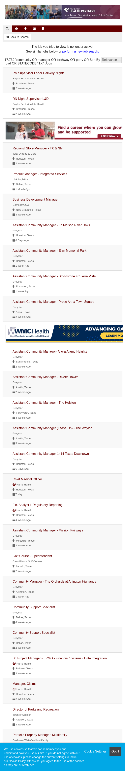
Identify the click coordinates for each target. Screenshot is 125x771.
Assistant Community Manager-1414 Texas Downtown (51, 453)
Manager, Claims (24, 683)
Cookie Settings (95, 751)
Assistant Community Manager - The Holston (44, 402)
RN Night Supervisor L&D (30, 98)
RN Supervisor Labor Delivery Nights (38, 73)
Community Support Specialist (34, 607)
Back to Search (17, 37)
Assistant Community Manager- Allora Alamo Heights (50, 351)
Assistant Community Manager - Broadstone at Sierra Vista (54, 276)
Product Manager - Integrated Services (40, 174)
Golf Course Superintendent (32, 556)
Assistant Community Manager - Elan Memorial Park (49, 250)
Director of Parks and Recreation (36, 709)
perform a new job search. (80, 51)
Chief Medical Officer (27, 479)
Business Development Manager (35, 199)
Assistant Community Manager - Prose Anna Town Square (53, 301)
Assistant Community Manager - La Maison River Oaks (51, 225)
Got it (115, 751)
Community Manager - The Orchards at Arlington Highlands (54, 581)
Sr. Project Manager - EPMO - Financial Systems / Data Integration (60, 658)
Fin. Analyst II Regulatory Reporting (38, 505)
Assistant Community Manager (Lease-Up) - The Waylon (52, 428)
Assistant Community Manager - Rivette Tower (45, 377)
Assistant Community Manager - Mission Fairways (48, 530)
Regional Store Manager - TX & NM (38, 148)
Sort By (95, 59)
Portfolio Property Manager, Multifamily (40, 735)
